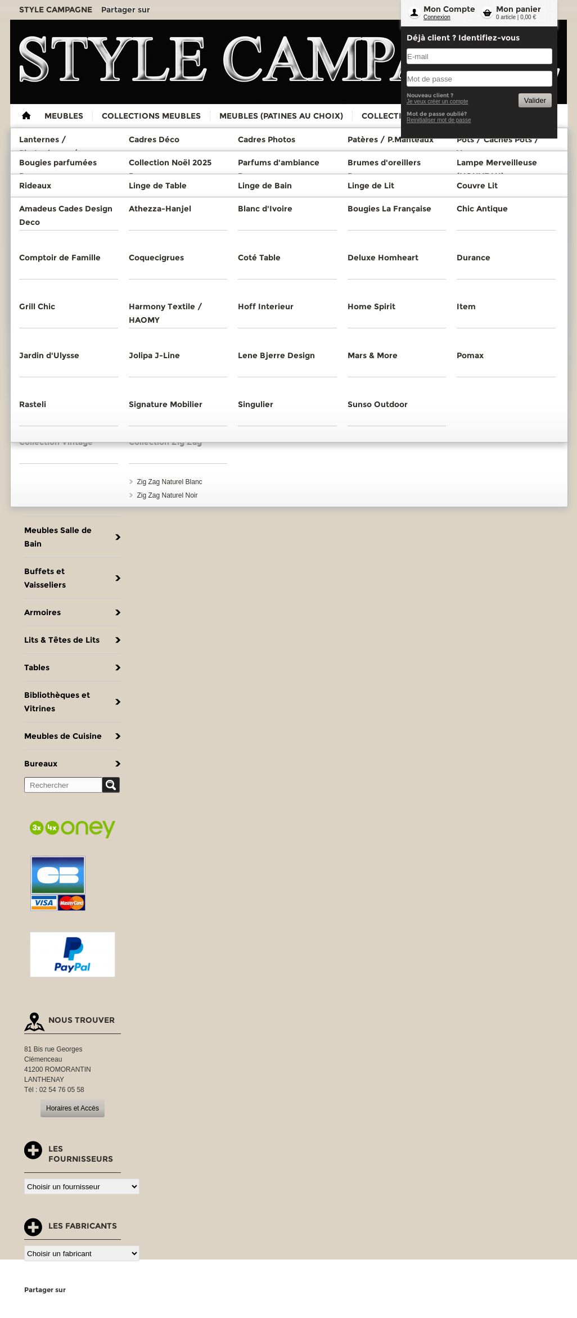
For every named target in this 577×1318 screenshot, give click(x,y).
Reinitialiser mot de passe (439, 120)
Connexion (436, 17)
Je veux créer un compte (437, 101)
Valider (535, 100)
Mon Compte (449, 9)
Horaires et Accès (72, 1108)
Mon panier (518, 9)
